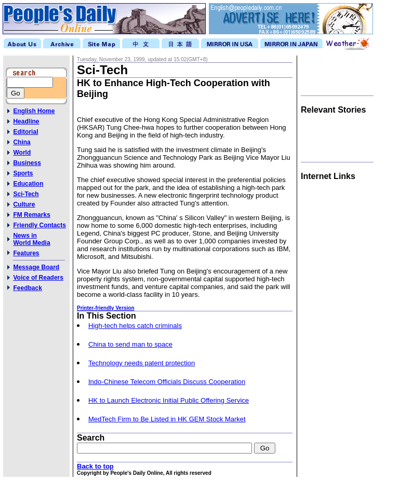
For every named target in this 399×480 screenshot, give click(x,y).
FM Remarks (31, 214)
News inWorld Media (31, 239)
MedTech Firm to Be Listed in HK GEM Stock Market (167, 419)
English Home (34, 111)
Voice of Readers (38, 277)
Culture (24, 204)
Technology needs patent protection (141, 363)
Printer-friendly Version (106, 308)
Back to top (95, 466)
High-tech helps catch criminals (135, 326)
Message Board (36, 267)
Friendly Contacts (39, 225)
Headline (26, 121)
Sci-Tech (25, 194)
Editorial (25, 131)
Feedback (27, 288)
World (22, 152)
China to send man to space (130, 344)
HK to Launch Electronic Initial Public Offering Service (168, 400)
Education (28, 183)
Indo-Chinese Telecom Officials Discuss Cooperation (166, 382)
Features (26, 253)
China (21, 142)
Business (27, 163)
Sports (23, 173)
